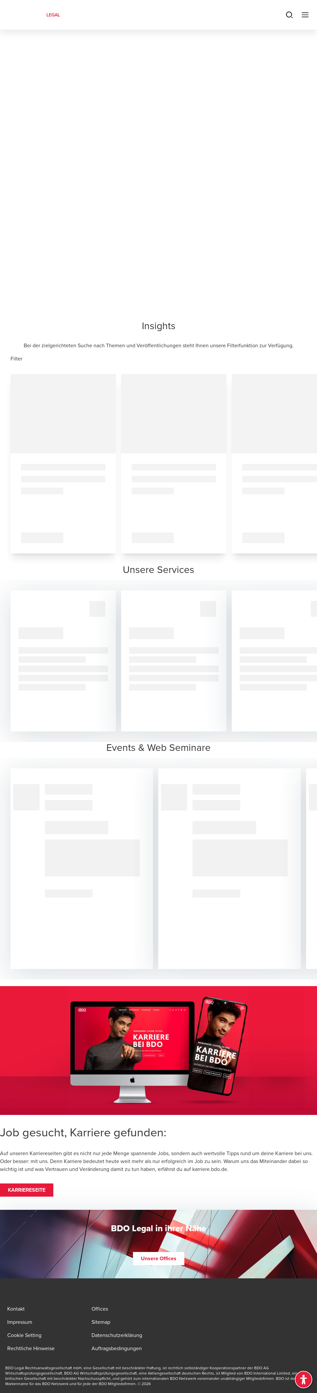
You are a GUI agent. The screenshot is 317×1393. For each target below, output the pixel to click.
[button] (26, 1190)
